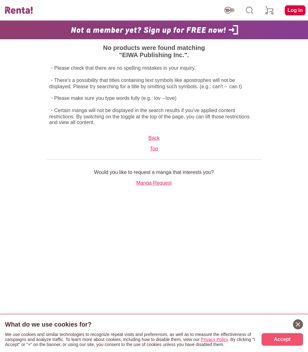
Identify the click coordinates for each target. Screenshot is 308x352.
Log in (295, 10)
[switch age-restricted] (229, 10)
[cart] (270, 10)
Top (154, 148)
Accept (282, 339)
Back (154, 138)
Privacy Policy (214, 339)
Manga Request (154, 183)
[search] (250, 10)
